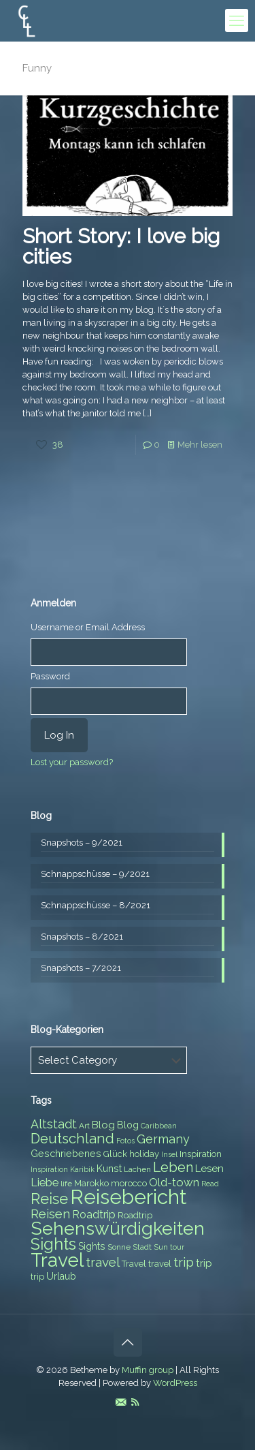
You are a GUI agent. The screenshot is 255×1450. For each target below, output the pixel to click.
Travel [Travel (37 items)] (57, 1260)
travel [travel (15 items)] (103, 1261)
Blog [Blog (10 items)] (103, 1125)
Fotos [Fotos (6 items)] (125, 1141)
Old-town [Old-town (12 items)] (174, 1182)
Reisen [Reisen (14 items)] (50, 1214)
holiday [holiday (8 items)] (144, 1154)
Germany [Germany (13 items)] (163, 1139)
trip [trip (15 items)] (183, 1261)
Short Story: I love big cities (121, 246)
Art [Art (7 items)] (84, 1125)
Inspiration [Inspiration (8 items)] (201, 1154)
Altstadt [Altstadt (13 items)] (54, 1124)
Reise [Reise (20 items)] (49, 1198)
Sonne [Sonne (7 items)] (119, 1247)
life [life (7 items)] (66, 1183)
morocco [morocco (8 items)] (129, 1183)
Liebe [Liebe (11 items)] (44, 1182)
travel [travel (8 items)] (159, 1264)
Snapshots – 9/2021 (81, 842)
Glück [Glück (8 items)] (115, 1154)
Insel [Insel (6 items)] (169, 1154)
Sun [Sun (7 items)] (161, 1247)
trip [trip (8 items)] (37, 1276)
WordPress (175, 1383)
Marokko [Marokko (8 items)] (91, 1183)
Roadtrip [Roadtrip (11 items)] (94, 1214)
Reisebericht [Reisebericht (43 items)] (128, 1197)
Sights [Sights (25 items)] (53, 1244)
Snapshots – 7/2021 (81, 968)
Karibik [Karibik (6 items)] (82, 1169)
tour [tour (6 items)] (177, 1247)
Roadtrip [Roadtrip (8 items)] (135, 1215)
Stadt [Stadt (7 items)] (142, 1247)
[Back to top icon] (128, 1342)
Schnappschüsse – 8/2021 (95, 905)
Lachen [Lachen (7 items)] (137, 1169)
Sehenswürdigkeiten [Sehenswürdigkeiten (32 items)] (118, 1228)
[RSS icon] (135, 1402)
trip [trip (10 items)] (204, 1263)
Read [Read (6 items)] (210, 1183)
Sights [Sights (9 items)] (91, 1246)
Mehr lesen (199, 444)
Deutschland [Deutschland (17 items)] (72, 1138)
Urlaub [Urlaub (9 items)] (61, 1276)
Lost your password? (72, 762)
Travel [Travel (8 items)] (134, 1264)
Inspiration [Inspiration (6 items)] (49, 1169)
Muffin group (147, 1370)
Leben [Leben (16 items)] (173, 1167)
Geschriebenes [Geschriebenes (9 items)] (66, 1153)
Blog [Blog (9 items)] (128, 1125)
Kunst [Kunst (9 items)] (109, 1168)
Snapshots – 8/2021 (82, 936)
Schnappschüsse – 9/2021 (95, 874)
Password (50, 676)
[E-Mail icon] (121, 1402)
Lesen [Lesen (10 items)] (209, 1168)
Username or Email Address (88, 627)
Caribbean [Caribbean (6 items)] (159, 1126)
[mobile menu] (236, 20)
